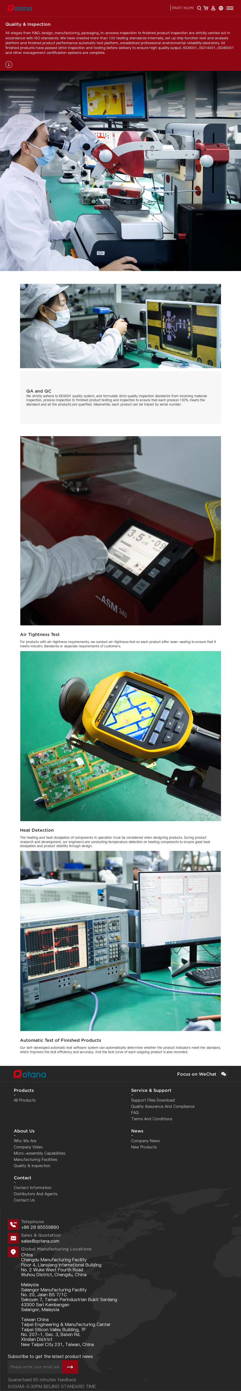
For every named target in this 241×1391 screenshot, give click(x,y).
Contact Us (24, 1200)
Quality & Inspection (32, 1166)
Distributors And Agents (35, 1194)
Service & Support (151, 1090)
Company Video (28, 1147)
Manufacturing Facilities (35, 1159)
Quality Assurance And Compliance (162, 1106)
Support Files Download (153, 1100)
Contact (22, 1177)
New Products (144, 1147)
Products (24, 1090)
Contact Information (32, 1188)
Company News (145, 1141)
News (137, 1130)
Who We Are (25, 1141)
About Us (24, 1130)
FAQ (135, 1113)
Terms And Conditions (151, 1119)
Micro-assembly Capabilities (39, 1153)
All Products (24, 1100)
